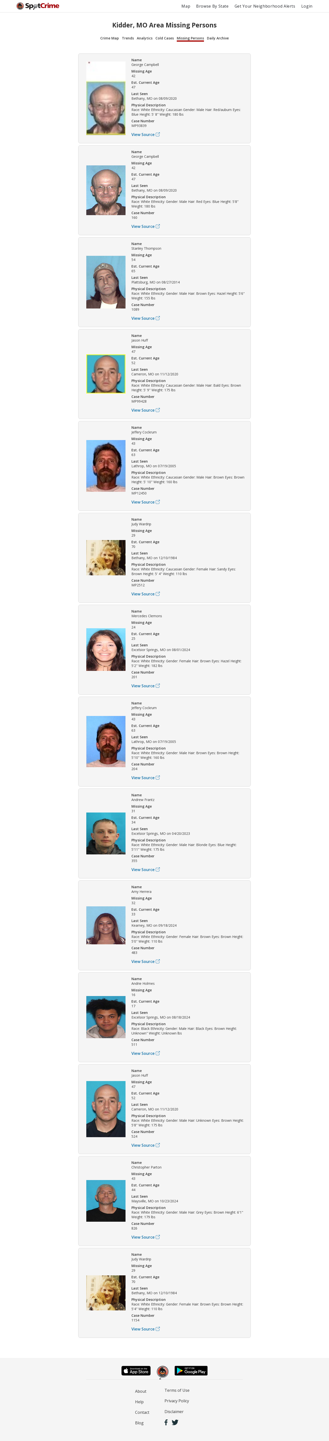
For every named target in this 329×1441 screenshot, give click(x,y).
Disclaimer (174, 1411)
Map (185, 6)
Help (139, 1401)
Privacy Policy (176, 1401)
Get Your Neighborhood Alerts (265, 6)
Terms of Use (177, 1390)
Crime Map (109, 38)
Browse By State (212, 6)
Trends (128, 38)
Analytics (144, 38)
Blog (139, 1423)
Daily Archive (218, 38)
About (140, 1391)
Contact (142, 1412)
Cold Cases (164, 38)
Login (307, 6)
